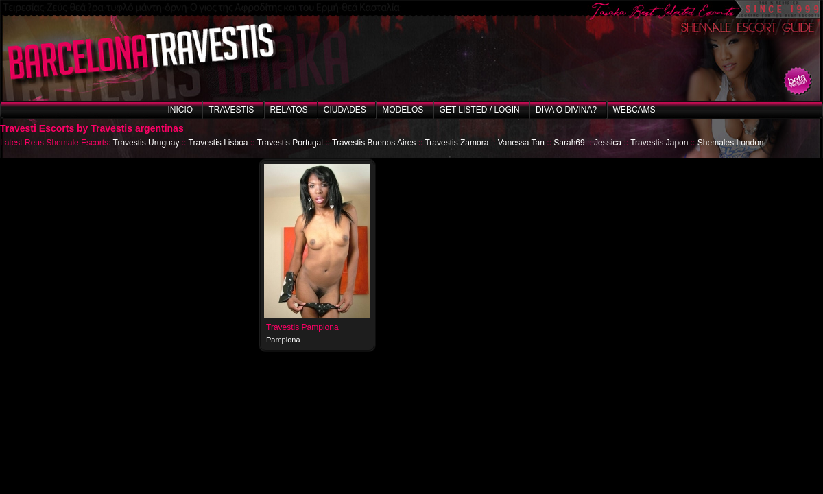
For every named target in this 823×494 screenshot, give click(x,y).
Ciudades (345, 110)
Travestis (231, 110)
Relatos (289, 110)
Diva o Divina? (566, 110)
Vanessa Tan (521, 143)
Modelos (402, 110)
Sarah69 (568, 143)
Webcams (634, 110)
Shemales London (730, 143)
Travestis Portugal (290, 143)
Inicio (180, 110)
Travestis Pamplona (302, 327)
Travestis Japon (659, 143)
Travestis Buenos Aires (374, 143)
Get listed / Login (480, 110)
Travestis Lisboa (218, 143)
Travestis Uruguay (146, 143)
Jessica (607, 143)
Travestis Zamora (456, 143)
